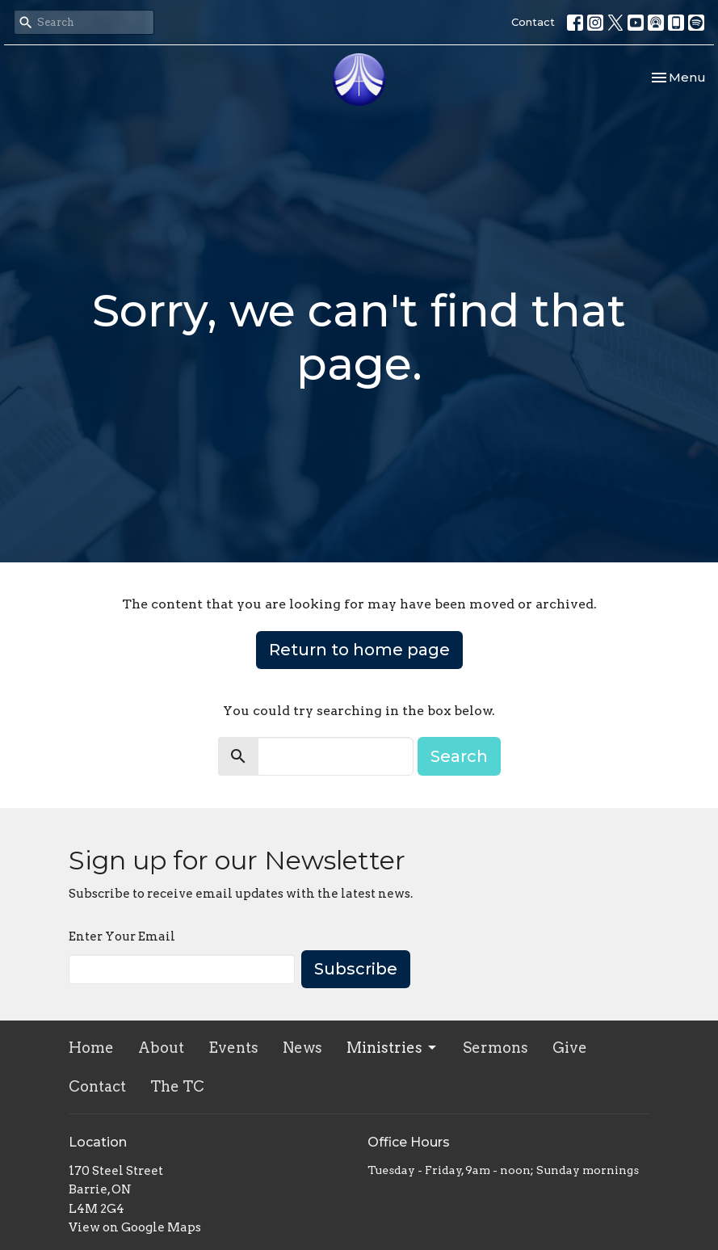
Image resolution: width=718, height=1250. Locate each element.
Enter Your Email (122, 936)
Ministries (392, 1047)
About (161, 1047)
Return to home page (359, 649)
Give (569, 1047)
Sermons (495, 1047)
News (302, 1047)
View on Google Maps (135, 1227)
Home (91, 1047)
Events (233, 1047)
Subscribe (355, 969)
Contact (533, 21)
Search (459, 756)
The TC (177, 1086)
